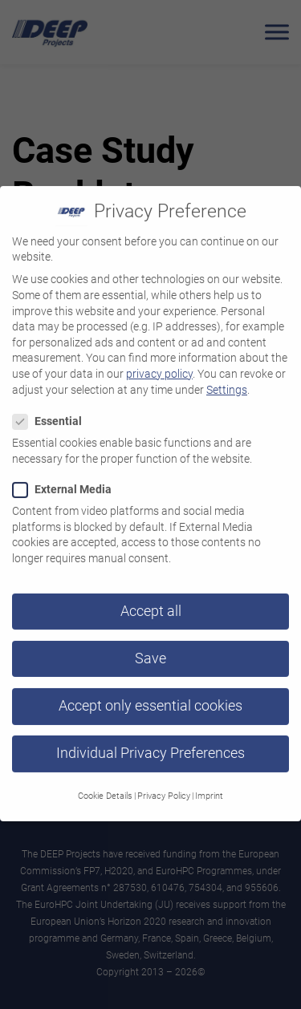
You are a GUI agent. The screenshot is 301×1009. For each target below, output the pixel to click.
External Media (67, 480)
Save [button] (150, 649)
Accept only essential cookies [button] (150, 696)
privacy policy (159, 364)
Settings (226, 379)
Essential (52, 411)
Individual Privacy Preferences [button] (150, 743)
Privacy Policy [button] (163, 786)
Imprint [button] (209, 786)
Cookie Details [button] (105, 786)
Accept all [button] (150, 602)
